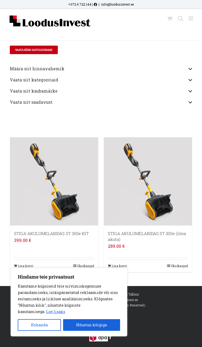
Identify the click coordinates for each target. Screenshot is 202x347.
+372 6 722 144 (79, 4)
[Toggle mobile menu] (191, 18)
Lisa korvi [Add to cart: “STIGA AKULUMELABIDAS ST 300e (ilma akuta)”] (119, 266)
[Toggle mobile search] (180, 18)
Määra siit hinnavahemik (101, 69)
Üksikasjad (85, 266)
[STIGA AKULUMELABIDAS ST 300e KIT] (54, 181)
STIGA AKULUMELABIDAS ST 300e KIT (51, 233)
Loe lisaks (55, 311)
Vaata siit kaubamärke (101, 91)
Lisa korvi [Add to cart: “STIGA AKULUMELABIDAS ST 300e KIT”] (25, 266)
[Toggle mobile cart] (170, 18)
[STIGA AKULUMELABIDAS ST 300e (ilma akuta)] (148, 181)
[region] (69, 302)
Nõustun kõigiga (91, 324)
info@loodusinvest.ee (117, 4)
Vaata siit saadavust (101, 102)
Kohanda (39, 324)
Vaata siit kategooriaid (101, 80)
